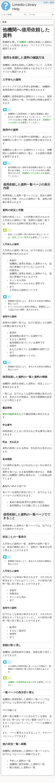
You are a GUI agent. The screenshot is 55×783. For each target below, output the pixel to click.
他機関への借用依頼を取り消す (22, 682)
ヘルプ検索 (25, 14)
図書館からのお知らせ (32, 173)
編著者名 (14, 414)
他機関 (22, 42)
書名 (4, 414)
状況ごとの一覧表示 (21, 237)
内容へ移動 (49, 2)
